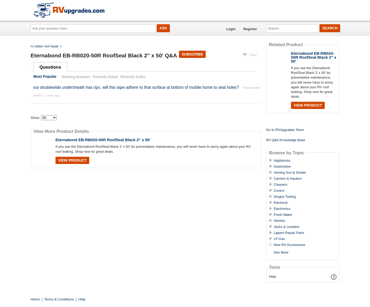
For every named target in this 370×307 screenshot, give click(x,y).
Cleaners (280, 185)
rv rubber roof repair (44, 46)
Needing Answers (75, 77)
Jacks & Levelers (286, 227)
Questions (50, 67)
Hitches (279, 221)
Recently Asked (105, 77)
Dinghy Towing (285, 197)
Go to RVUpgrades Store (285, 130)
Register (250, 29)
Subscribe (192, 54)
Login (231, 29)
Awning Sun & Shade (290, 172)
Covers (279, 191)
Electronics (282, 209)
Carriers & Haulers (288, 178)
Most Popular (45, 77)
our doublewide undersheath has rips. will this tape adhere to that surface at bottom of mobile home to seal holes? (136, 87)
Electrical (281, 203)
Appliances (282, 160)
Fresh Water (283, 215)
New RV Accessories (289, 245)
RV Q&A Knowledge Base (285, 140)
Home (35, 299)
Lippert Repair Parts (289, 233)
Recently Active (132, 77)
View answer (252, 88)
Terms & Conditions (59, 299)
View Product (72, 160)
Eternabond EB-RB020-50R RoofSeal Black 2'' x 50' (102, 140)
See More (281, 252)
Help (272, 276)
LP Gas (279, 239)
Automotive (282, 166)
